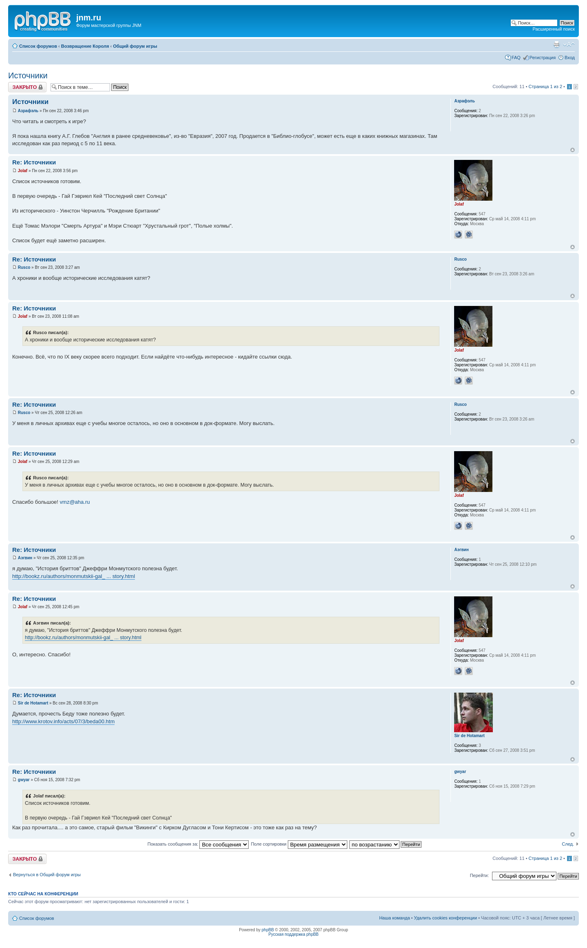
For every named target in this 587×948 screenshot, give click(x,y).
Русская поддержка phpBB (293, 934)
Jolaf (22, 170)
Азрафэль (28, 111)
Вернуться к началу (572, 150)
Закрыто (27, 87)
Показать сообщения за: (198, 844)
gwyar (24, 779)
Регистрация (543, 57)
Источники (28, 75)
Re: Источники (34, 162)
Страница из (545, 86)
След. (568, 844)
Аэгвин (25, 558)
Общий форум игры (135, 46)
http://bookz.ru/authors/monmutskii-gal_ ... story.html (73, 576)
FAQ (516, 57)
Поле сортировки (299, 844)
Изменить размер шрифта (569, 44)
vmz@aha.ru (75, 502)
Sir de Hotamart (33, 703)
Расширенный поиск (553, 29)
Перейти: (479, 875)
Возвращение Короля (85, 46)
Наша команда (394, 917)
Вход (570, 57)
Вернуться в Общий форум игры (47, 874)
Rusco (24, 267)
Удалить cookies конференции (445, 917)
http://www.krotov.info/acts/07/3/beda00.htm (63, 721)
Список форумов (38, 46)
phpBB (268, 930)
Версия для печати (556, 44)
